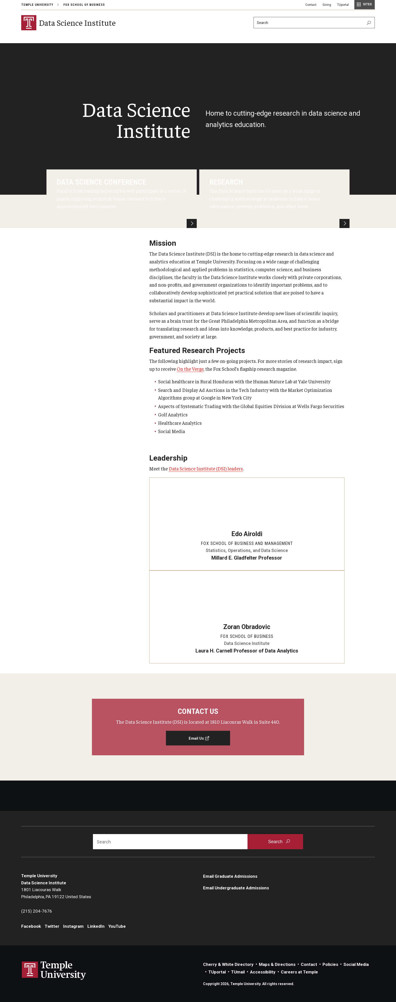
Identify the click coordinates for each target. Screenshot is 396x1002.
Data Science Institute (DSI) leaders (206, 468)
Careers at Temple (299, 972)
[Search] (314, 22)
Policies (330, 964)
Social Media (356, 964)
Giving (327, 5)
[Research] (274, 198)
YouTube (117, 926)
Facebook (31, 926)
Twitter (52, 926)
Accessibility (263, 972)
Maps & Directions (277, 964)
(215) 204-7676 (36, 911)
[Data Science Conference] (121, 198)
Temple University (37, 5)
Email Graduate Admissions (230, 876)
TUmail (238, 972)
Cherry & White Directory (228, 964)
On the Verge (190, 369)
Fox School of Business (84, 5)
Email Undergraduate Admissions (236, 888)
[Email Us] (198, 727)
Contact (310, 5)
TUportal (343, 5)
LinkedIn (96, 926)
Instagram (73, 926)
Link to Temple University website (54, 971)
